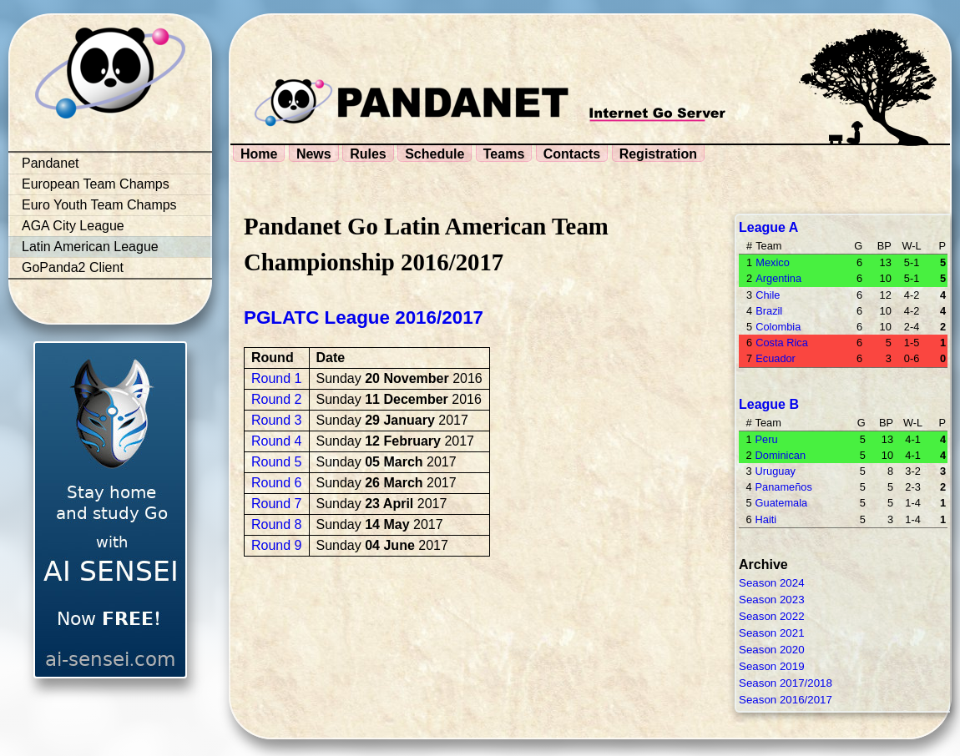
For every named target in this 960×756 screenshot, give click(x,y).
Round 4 (276, 441)
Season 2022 (772, 616)
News (313, 154)
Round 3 (276, 420)
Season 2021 (772, 633)
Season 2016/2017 (785, 699)
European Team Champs (95, 184)
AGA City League (73, 226)
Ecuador (775, 358)
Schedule (434, 154)
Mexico (772, 262)
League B (769, 404)
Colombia (778, 326)
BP (884, 245)
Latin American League (90, 246)
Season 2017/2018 (785, 683)
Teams (504, 154)
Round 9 (276, 545)
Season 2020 (772, 649)
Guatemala (781, 502)
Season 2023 (772, 599)
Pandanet (50, 163)
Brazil (768, 311)
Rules (368, 154)
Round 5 (276, 462)
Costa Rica (781, 342)
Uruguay (775, 471)
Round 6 (276, 483)
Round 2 (276, 399)
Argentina (778, 278)
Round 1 (276, 378)
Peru (766, 439)
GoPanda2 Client (73, 267)
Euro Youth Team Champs (99, 205)
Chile (767, 295)
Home (258, 154)
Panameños (783, 487)
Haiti (766, 519)
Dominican (780, 455)
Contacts (571, 154)
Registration (658, 154)
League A (768, 227)
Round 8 (276, 524)
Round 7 (276, 503)
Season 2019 (772, 666)
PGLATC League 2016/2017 (363, 317)
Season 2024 (772, 583)
